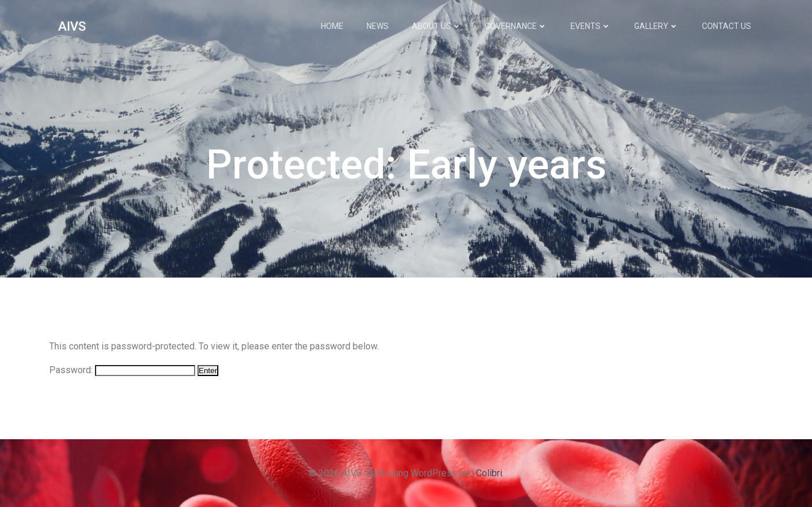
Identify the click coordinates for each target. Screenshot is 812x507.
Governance (516, 26)
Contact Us (726, 26)
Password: (122, 369)
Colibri (489, 473)
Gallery (656, 26)
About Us (437, 26)
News (378, 26)
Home (332, 26)
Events (590, 26)
